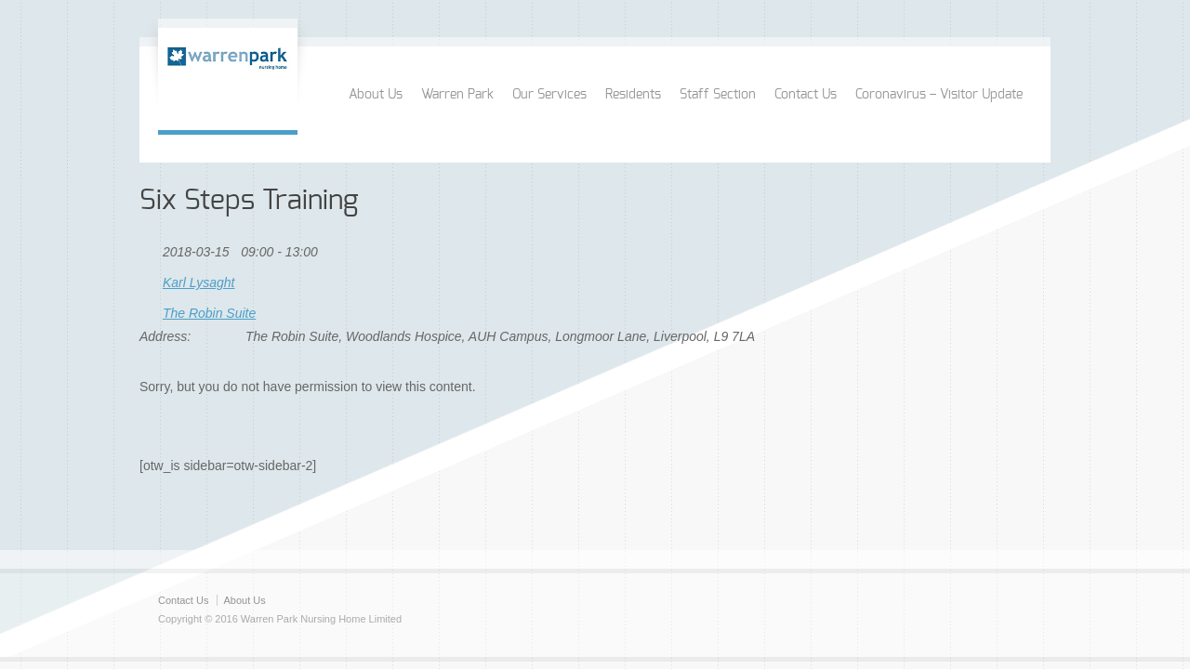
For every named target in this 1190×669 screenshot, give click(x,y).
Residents (633, 94)
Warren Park (457, 94)
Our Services (549, 94)
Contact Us (805, 94)
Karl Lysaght (199, 282)
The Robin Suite (209, 313)
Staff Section (718, 94)
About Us (376, 94)
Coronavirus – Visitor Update (939, 94)
